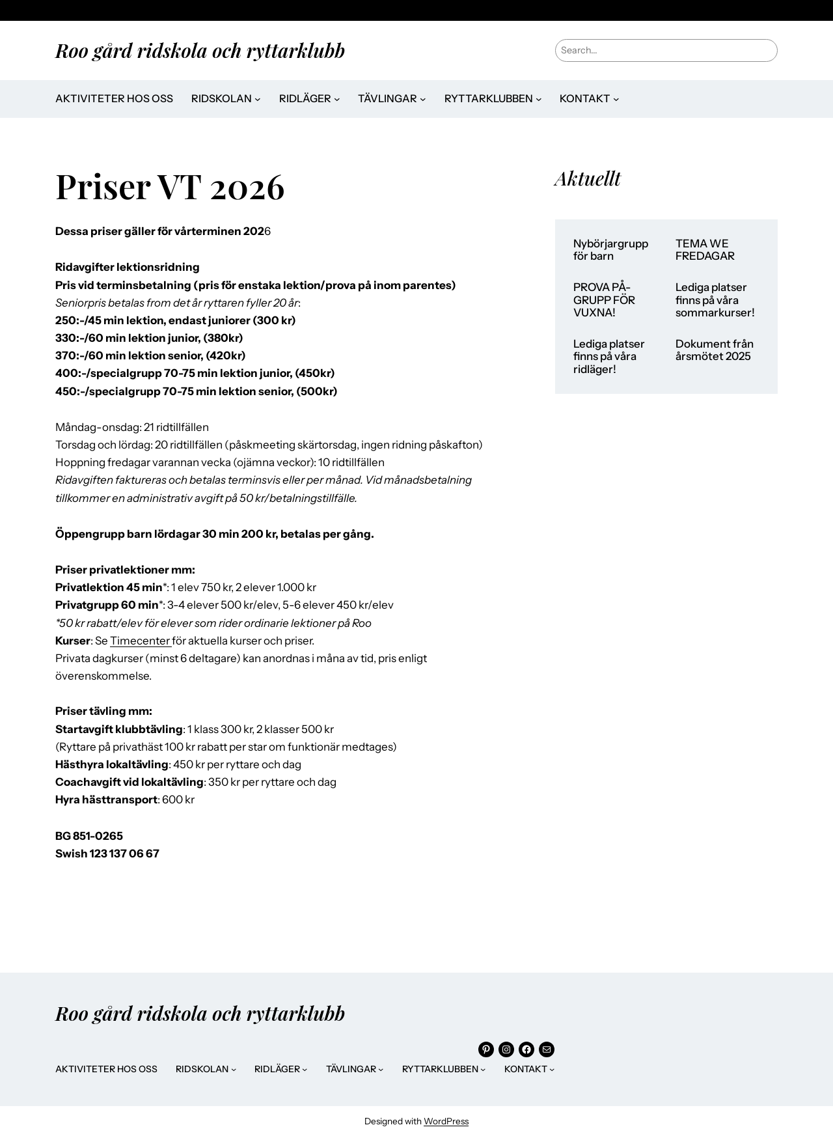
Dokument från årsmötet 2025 (715, 350)
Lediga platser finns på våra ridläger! (609, 357)
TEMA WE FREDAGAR (705, 250)
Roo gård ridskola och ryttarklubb (200, 49)
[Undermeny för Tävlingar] (423, 99)
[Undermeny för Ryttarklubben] (539, 99)
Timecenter (141, 640)
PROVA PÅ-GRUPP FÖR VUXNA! (604, 300)
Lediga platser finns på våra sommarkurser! (715, 300)
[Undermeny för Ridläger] (337, 99)
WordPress (446, 1121)
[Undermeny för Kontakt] (616, 99)
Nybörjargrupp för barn (610, 250)
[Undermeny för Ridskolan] (257, 99)
